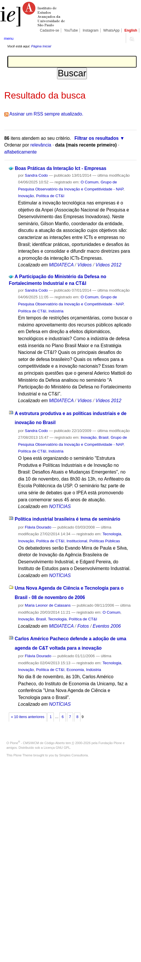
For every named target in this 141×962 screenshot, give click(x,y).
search (131, 38)
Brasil (103, 437)
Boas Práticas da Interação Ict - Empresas (60, 168)
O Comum (90, 182)
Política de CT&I (50, 196)
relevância (40, 144)
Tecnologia (111, 534)
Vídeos (84, 264)
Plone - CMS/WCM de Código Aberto (37, 743)
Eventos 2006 (107, 626)
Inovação (26, 196)
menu (8, 38)
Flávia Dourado (38, 527)
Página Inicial (41, 46)
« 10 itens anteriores (27, 717)
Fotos (83, 626)
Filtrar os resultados (96, 138)
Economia (75, 669)
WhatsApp (111, 30)
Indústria (56, 311)
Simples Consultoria (73, 755)
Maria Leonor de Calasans (48, 605)
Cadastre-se (49, 30)
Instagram (91, 30)
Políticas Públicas (104, 541)
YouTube (71, 30)
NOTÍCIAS (59, 506)
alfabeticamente (20, 151)
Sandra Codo (36, 175)
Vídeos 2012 (108, 264)
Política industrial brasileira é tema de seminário (67, 519)
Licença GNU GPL (57, 747)
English (130, 30)
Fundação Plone (110, 743)
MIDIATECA (61, 264)
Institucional (76, 541)
